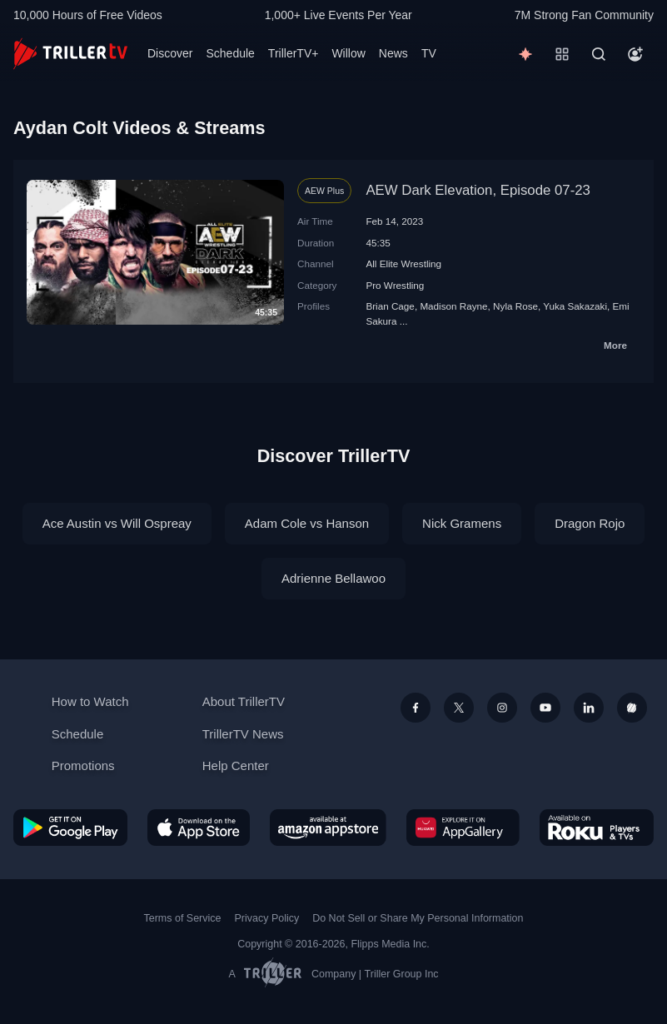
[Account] (635, 54)
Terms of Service (183, 918)
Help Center (235, 765)
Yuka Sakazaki (575, 306)
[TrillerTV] (70, 53)
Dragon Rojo (590, 523)
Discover (169, 53)
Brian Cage (390, 306)
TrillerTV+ (293, 53)
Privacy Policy (266, 918)
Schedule (230, 53)
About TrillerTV (243, 701)
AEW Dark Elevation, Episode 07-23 (478, 190)
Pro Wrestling (395, 285)
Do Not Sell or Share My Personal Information (417, 918)
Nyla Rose (515, 306)
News (393, 53)
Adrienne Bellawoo (333, 578)
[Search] (598, 54)
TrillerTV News (243, 734)
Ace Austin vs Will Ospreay (117, 523)
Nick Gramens (461, 523)
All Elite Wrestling (403, 263)
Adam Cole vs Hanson (307, 523)
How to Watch (90, 701)
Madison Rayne (453, 306)
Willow (348, 53)
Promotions (83, 765)
